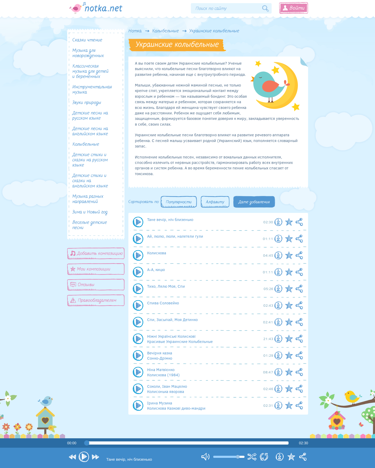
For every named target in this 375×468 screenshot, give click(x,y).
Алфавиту (215, 202)
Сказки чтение (87, 40)
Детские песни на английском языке (90, 131)
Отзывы (82, 284)
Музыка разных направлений (87, 199)
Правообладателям (93, 300)
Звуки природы (86, 102)
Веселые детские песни (89, 225)
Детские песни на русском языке (90, 116)
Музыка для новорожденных (88, 53)
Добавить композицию (96, 253)
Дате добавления (254, 202)
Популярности (179, 202)
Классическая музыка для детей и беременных (90, 71)
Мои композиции (90, 269)
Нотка (135, 31)
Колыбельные (165, 31)
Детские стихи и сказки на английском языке (90, 181)
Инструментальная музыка (92, 90)
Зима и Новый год (90, 212)
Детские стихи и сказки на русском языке (90, 160)
